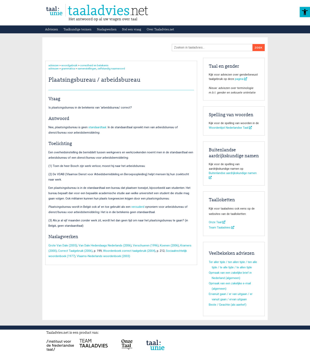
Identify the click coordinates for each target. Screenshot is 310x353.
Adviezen (51, 29)
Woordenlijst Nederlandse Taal (230, 127)
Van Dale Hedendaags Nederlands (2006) (104, 245)
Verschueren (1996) (146, 245)
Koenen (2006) (169, 245)
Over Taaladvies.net (160, 29)
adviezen (53, 65)
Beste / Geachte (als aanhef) (227, 304)
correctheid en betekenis (94, 65)
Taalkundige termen (77, 29)
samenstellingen (87, 68)
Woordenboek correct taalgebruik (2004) (129, 251)
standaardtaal (97, 127)
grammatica (68, 68)
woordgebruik (69, 65)
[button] (305, 12)
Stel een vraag (131, 29)
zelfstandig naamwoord (111, 68)
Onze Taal (217, 222)
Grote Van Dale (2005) (62, 245)
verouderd (137, 207)
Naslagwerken (106, 29)
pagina (241, 79)
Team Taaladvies (221, 227)
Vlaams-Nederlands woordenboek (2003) (103, 256)
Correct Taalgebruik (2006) (75, 251)
